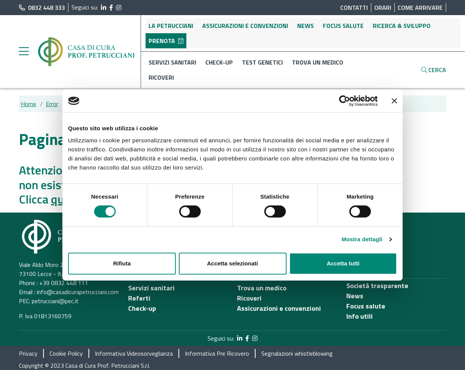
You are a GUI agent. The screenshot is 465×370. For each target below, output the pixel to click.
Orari (382, 7)
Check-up (219, 62)
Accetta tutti (343, 263)
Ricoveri (161, 77)
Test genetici (262, 62)
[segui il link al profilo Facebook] (111, 7)
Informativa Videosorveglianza (134, 353)
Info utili (359, 316)
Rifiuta (122, 263)
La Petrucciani (171, 25)
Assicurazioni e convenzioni (245, 25)
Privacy (28, 353)
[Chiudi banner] (394, 100)
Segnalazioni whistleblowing (297, 353)
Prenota (166, 40)
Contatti (354, 7)
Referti (139, 298)
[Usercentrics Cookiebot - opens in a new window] (345, 100)
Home (28, 103)
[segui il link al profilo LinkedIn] (103, 7)
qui (59, 199)
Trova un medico (317, 62)
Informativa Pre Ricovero (217, 353)
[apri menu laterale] (24, 53)
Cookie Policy (66, 353)
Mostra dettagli (361, 239)
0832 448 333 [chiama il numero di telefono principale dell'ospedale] (42, 7)
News (305, 25)
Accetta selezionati (232, 263)
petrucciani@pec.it (55, 300)
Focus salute (343, 25)
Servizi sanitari (172, 62)
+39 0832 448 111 (63, 282)
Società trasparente (377, 286)
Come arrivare (420, 7)
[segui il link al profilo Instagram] (118, 7)
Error (52, 103)
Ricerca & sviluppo (402, 25)
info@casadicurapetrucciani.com (78, 291)
